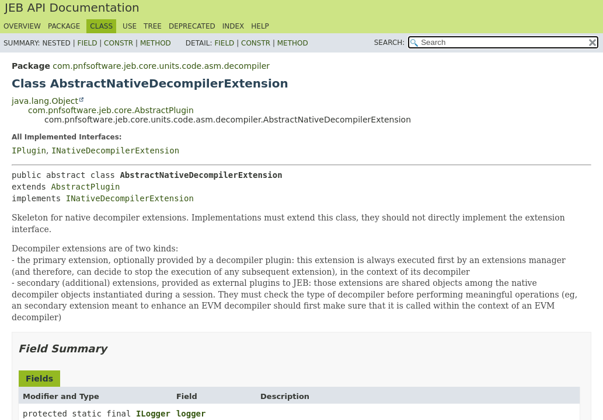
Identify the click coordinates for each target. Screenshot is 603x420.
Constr (118, 43)
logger (191, 413)
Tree (153, 26)
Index (233, 26)
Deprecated (192, 26)
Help (260, 26)
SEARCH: (389, 42)
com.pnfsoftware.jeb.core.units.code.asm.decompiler (161, 66)
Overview (22, 26)
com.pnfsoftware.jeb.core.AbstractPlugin (111, 110)
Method (155, 43)
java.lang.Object (45, 101)
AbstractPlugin (85, 186)
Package (64, 26)
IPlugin (29, 150)
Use (130, 26)
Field (87, 43)
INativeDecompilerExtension (115, 150)
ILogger (153, 413)
